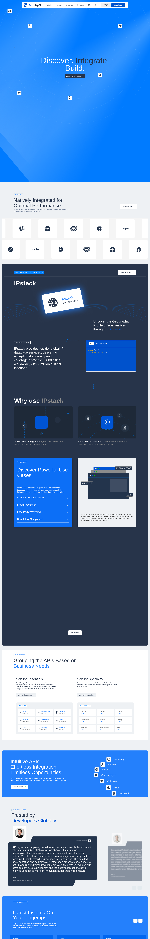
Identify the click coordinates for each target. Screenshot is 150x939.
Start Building (118, 5)
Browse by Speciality (86, 695)
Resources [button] (69, 5)
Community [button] (80, 5)
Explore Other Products (75, 76)
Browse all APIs (128, 206)
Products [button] (49, 5)
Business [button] (59, 5)
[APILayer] (32, 5)
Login (106, 5)
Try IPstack (75, 633)
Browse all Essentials (26, 695)
